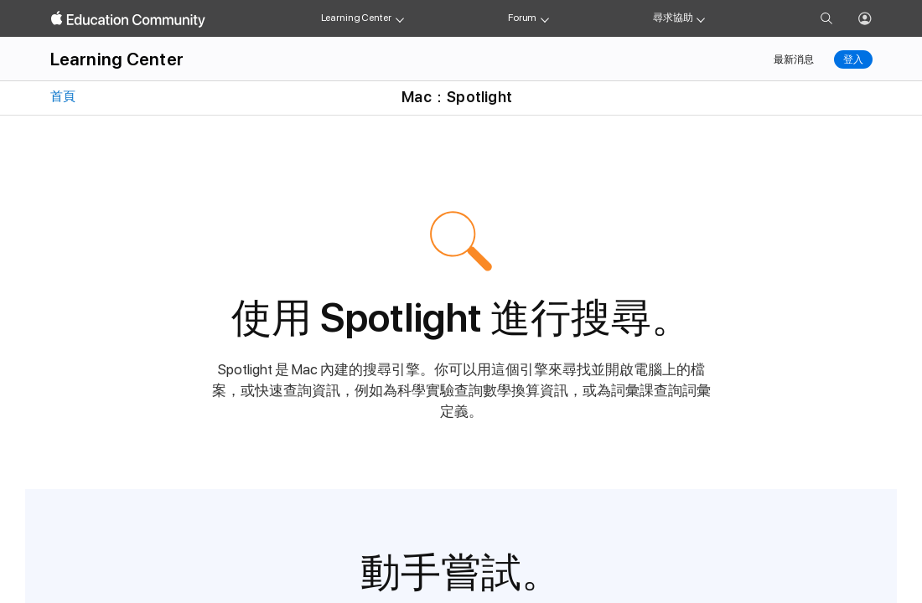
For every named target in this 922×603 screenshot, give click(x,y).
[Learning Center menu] (400, 18)
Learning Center (356, 17)
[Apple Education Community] (128, 19)
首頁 (61, 96)
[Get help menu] (701, 18)
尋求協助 (673, 17)
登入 (853, 59)
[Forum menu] (545, 18)
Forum (522, 17)
